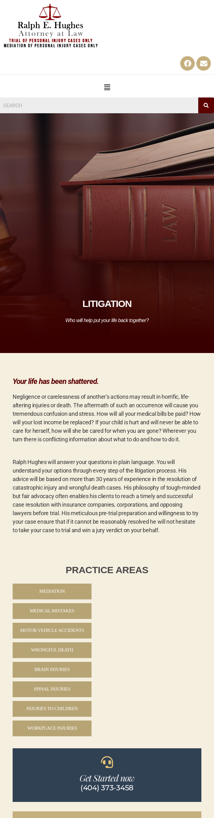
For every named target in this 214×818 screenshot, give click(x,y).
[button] (107, 87)
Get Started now (107, 778)
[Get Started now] (107, 762)
